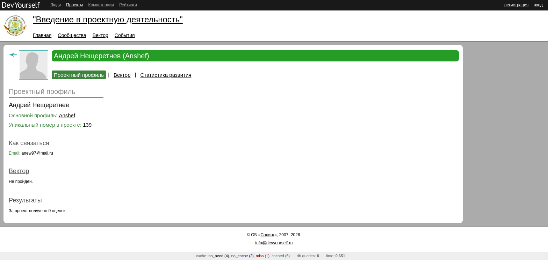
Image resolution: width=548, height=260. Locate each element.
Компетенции (101, 4)
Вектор (100, 35)
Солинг (267, 234)
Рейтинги (128, 4)
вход (538, 4)
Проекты (74, 4)
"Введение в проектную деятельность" (108, 19)
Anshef (67, 115)
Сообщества (72, 35)
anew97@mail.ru (37, 153)
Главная (42, 35)
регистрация (516, 4)
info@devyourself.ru (274, 242)
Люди (55, 4)
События (125, 35)
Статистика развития (165, 75)
